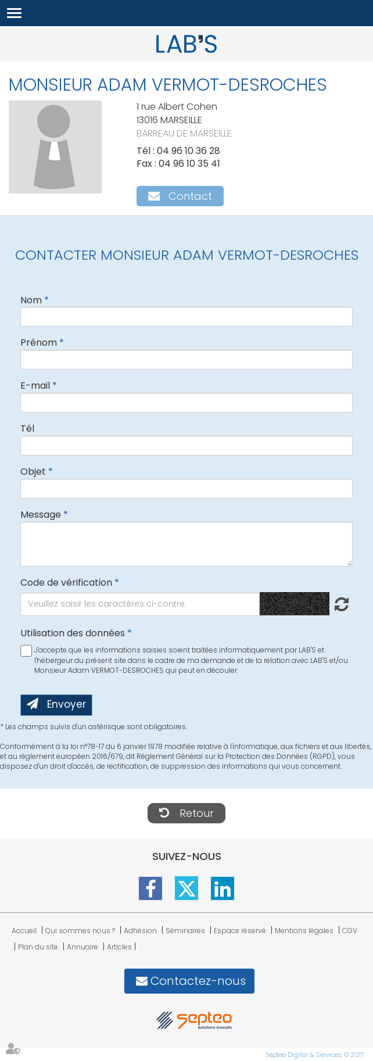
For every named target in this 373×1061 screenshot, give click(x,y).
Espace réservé (240, 930)
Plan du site (38, 947)
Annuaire (82, 947)
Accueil (24, 930)
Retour (197, 813)
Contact (190, 196)
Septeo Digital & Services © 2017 (314, 1054)
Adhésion (140, 930)
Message (40, 514)
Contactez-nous (198, 981)
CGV (349, 930)
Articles (119, 947)
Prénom (38, 342)
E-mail (35, 385)
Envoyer (66, 704)
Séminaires (185, 930)
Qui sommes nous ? (80, 930)
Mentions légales (304, 930)
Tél (27, 428)
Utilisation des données (72, 633)
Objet (33, 471)
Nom (31, 300)
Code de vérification (66, 582)
